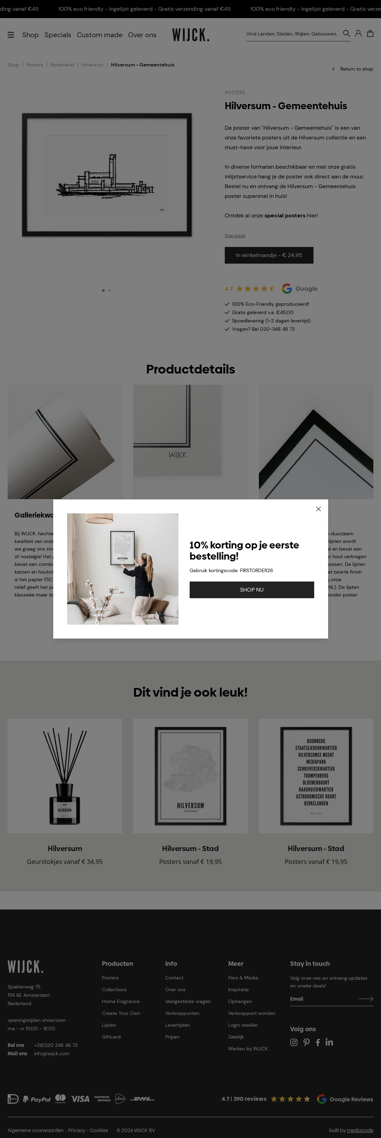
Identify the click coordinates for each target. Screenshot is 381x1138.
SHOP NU (252, 589)
